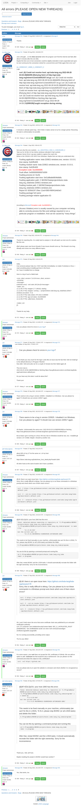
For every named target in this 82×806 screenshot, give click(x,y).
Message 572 (18, 259)
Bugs (19, 21)
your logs (42, 327)
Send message (7, 39)
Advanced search (7, 16)
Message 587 (18, 448)
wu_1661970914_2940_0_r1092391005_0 (51, 150)
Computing (25, 3)
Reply (37, 47)
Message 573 (18, 322)
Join (69, 3)
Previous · (5, 29)
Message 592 (18, 650)
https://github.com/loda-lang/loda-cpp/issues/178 (54, 479)
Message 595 (18, 768)
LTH (3, 36)
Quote (43, 47)
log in (22, 27)
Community (36, 3)
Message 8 (55, 36)
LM (3, 259)
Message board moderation (9, 23)
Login (75, 3)
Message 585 (18, 411)
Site (46, 3)
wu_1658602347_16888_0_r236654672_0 (30, 67)
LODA (5, 3)
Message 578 (18, 391)
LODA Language (43, 804)
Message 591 (18, 575)
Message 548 (18, 235)
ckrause (5, 125)
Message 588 (18, 474)
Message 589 (18, 515)
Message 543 (18, 125)
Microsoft (28, 205)
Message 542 (18, 52)
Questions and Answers (9, 21)
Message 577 (18, 342)
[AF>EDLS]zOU (7, 449)
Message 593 (18, 681)
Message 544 (18, 145)
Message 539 (18, 36)
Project (14, 3)
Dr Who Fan (6, 52)
